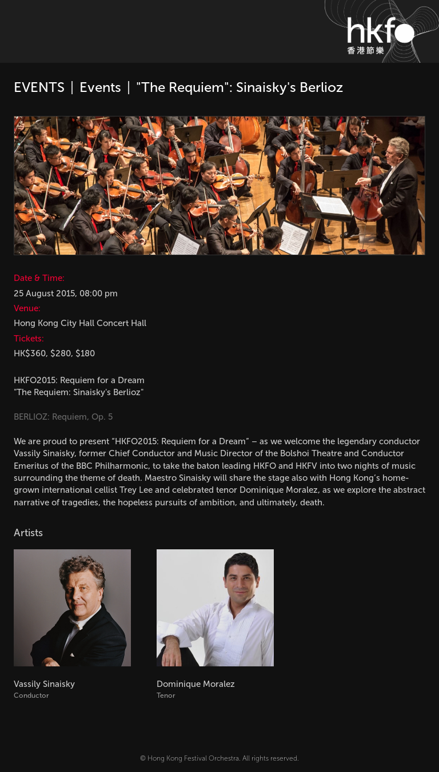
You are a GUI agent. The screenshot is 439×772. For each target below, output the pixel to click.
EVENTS (39, 87)
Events (100, 87)
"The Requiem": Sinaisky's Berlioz (239, 87)
